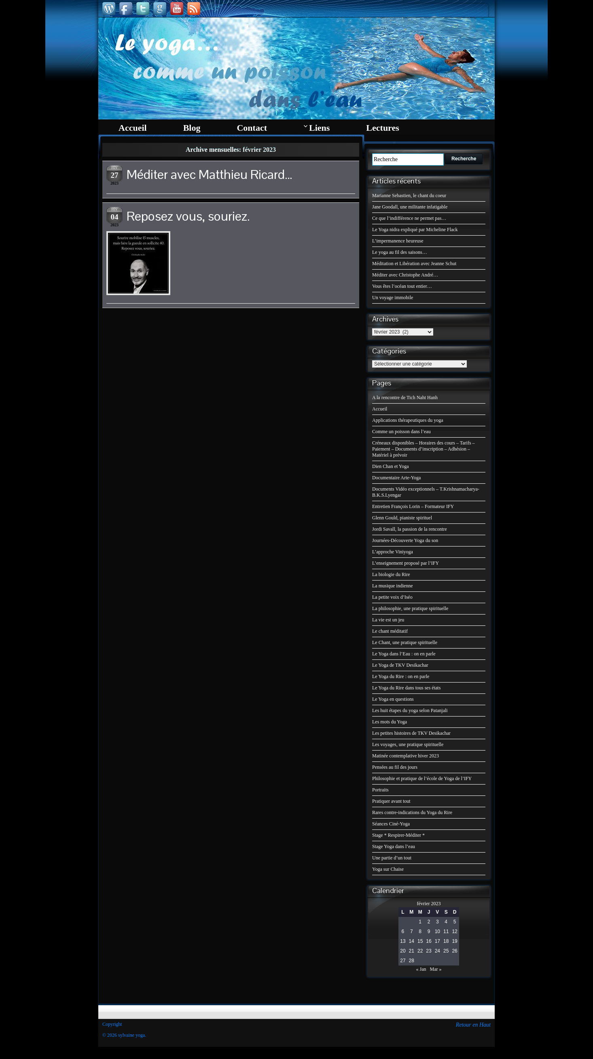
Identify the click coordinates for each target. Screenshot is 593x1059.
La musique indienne (392, 586)
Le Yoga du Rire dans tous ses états (406, 688)
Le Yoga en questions (393, 699)
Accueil (379, 409)
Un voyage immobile (392, 297)
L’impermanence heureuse (398, 241)
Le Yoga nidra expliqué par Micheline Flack (415, 229)
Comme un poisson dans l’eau (401, 431)
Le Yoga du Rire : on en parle (400, 676)
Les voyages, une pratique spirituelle (407, 744)
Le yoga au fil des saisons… (399, 252)
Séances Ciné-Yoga (391, 824)
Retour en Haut (473, 1025)
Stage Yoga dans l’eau (393, 846)
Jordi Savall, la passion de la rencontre (409, 529)
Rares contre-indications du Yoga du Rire (412, 812)
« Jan (421, 969)
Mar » (436, 969)
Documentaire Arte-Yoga (396, 478)
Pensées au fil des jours (394, 767)
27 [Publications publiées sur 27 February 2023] (402, 960)
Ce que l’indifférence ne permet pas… (409, 218)
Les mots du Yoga (389, 722)
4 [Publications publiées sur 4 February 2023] (446, 922)
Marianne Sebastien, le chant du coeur (409, 195)
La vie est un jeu (388, 620)
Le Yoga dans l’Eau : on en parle (404, 654)
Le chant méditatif (390, 631)
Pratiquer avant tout (391, 801)
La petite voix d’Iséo (392, 597)
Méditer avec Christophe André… (405, 275)
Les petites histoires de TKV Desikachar (411, 733)
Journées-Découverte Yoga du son (405, 540)
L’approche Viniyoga (392, 552)
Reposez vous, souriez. (188, 216)
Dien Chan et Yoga (390, 466)
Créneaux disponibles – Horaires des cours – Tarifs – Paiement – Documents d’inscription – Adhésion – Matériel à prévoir (423, 449)
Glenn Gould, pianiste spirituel (402, 518)
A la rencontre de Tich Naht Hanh (405, 397)
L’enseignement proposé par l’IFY (405, 563)
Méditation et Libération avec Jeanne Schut (414, 263)
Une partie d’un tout (391, 858)
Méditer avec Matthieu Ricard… (209, 174)
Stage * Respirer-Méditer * (398, 835)
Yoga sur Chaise (388, 869)
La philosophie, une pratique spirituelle (410, 608)
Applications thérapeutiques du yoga (407, 420)
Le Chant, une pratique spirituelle (404, 642)
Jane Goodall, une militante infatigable (409, 207)
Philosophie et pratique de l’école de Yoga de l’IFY (422, 778)
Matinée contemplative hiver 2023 (405, 756)
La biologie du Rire (391, 574)
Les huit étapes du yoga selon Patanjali (410, 710)
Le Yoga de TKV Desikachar (400, 665)
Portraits (380, 790)
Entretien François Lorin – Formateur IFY (413, 506)
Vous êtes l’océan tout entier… (402, 286)
